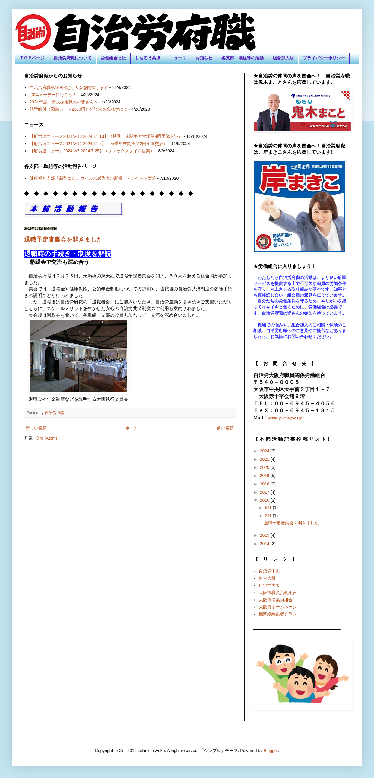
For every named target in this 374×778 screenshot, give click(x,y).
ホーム (131, 427)
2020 (265, 467)
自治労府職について (73, 57)
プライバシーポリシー (324, 57)
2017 (265, 492)
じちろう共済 (147, 57)
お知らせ (203, 57)
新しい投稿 (36, 427)
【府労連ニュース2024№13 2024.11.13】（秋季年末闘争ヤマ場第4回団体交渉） (106, 136)
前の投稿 (225, 427)
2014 (265, 543)
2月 (269, 515)
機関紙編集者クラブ (278, 614)
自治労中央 (269, 570)
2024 (265, 450)
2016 (265, 500)
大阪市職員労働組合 (278, 592)
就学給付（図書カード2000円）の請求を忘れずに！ (79, 109)
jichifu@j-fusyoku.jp (285, 418)
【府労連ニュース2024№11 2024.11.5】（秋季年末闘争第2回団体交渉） (99, 143)
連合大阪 (267, 578)
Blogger (271, 750)
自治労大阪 (269, 585)
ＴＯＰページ (32, 57)
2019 (265, 475)
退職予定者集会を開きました (63, 239)
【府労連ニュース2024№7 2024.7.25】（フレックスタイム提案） (92, 150)
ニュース (178, 57)
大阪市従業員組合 (276, 599)
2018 (265, 484)
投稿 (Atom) (46, 438)
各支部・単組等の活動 (242, 57)
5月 (269, 507)
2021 (265, 459)
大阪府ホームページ (278, 606)
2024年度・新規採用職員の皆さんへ (64, 102)
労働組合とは (113, 57)
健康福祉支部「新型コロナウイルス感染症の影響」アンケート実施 (93, 178)
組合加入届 (283, 57)
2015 (265, 535)
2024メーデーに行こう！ (53, 94)
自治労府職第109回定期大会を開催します (69, 87)
